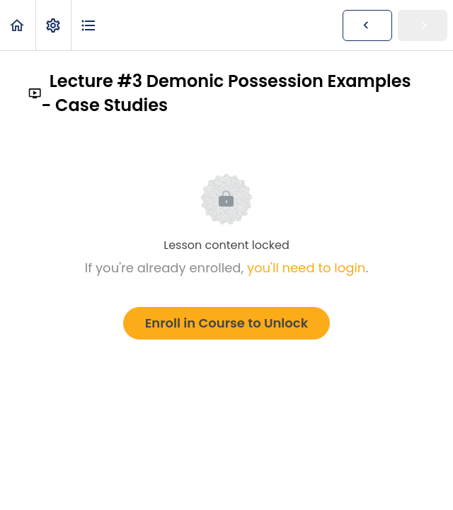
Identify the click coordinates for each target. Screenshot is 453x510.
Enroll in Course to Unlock (226, 323)
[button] (17, 25)
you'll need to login (306, 268)
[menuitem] (53, 25)
